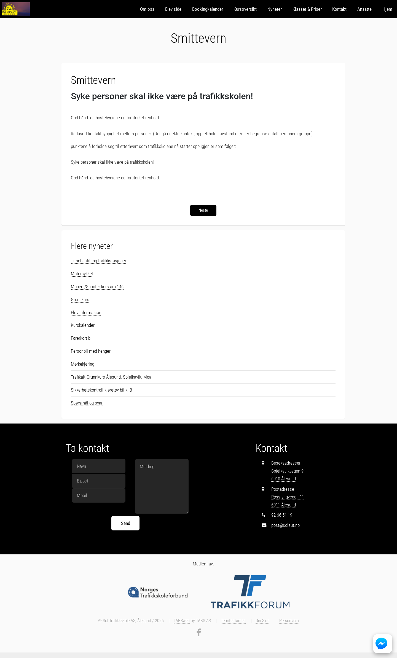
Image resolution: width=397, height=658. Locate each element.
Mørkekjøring (82, 364)
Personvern (289, 620)
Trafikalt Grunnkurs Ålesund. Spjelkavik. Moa (111, 377)
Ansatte (364, 9)
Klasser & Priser (307, 9)
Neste (203, 210)
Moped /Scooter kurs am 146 (97, 286)
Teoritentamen (233, 620)
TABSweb (182, 620)
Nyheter (274, 9)
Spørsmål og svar (87, 403)
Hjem (387, 9)
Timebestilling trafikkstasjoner (98, 260)
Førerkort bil (82, 338)
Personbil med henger (91, 351)
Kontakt (339, 9)
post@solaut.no (285, 525)
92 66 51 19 (281, 515)
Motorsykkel (82, 273)
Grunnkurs (80, 299)
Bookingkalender (207, 9)
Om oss (147, 9)
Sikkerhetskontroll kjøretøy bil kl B (101, 390)
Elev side (173, 9)
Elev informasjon (86, 312)
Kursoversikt (245, 9)
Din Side (262, 620)
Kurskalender (83, 325)
